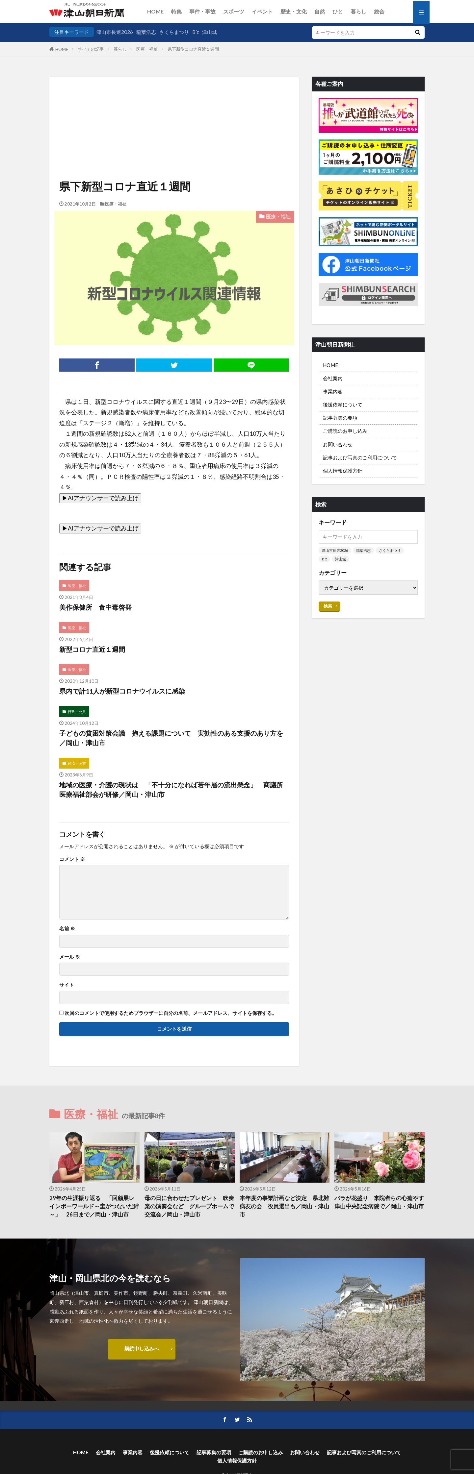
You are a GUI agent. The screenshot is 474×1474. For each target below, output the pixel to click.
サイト (66, 984)
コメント (72, 859)
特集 (176, 11)
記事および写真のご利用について (360, 457)
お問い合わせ (338, 444)
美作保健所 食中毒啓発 (95, 607)
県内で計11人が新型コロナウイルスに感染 (122, 691)
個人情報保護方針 (342, 471)
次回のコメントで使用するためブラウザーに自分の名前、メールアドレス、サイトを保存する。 (171, 1013)
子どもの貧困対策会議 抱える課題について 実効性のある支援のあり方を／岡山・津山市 (171, 738)
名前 (67, 928)
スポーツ (233, 11)
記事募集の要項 (340, 418)
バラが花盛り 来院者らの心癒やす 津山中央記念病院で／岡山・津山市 (379, 1202)
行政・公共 (77, 711)
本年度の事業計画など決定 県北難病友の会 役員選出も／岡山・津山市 (284, 1206)
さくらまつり (174, 32)
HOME (155, 11)
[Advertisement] (174, 110)
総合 (379, 11)
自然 (319, 11)
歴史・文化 (293, 11)
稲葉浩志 (146, 32)
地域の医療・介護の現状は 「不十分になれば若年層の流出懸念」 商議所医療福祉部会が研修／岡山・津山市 (171, 789)
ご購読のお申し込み (345, 431)
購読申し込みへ (141, 1348)
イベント (262, 11)
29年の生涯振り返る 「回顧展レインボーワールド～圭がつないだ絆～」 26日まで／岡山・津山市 (94, 1206)
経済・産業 (77, 763)
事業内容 (333, 391)
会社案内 (333, 378)
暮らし (358, 11)
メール (69, 956)
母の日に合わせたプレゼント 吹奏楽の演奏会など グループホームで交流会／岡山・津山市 (189, 1206)
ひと (337, 11)
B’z (195, 32)
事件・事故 (202, 11)
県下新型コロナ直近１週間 (193, 49)
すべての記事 (91, 49)
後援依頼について (342, 404)
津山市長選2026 (114, 32)
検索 (328, 605)
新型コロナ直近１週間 (92, 649)
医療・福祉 (147, 49)
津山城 (209, 32)
